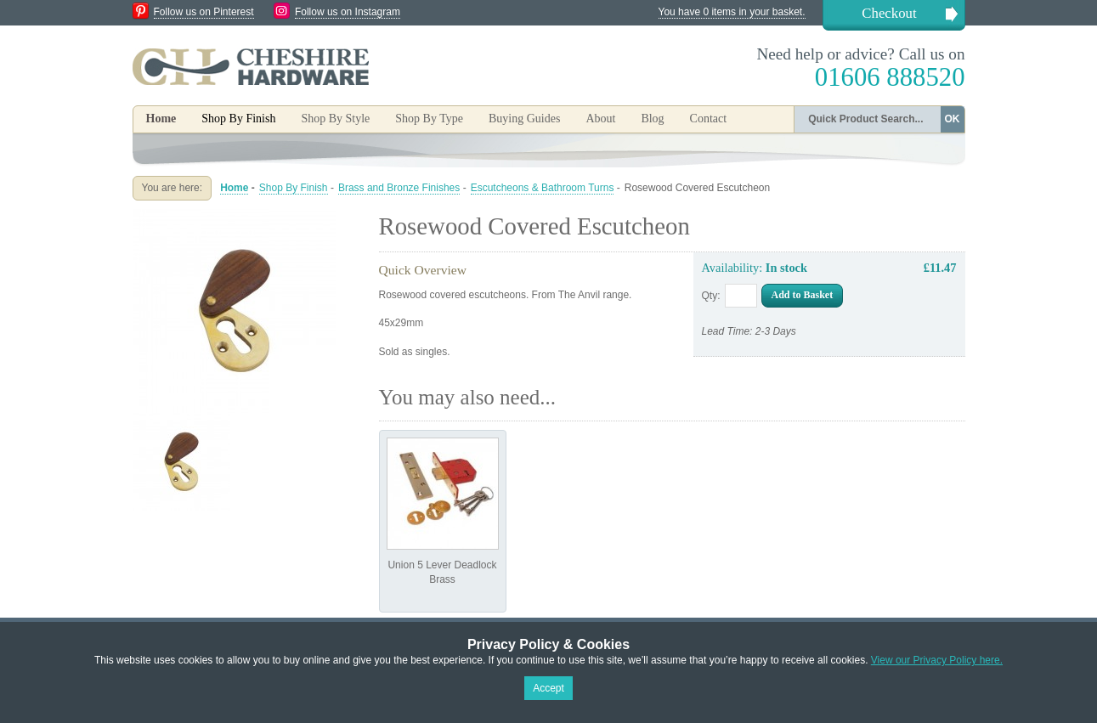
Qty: (711, 296)
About (600, 118)
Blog (652, 118)
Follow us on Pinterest (204, 12)
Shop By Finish (293, 188)
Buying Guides (524, 118)
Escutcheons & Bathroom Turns (542, 188)
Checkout (889, 13)
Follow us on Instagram (347, 12)
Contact (708, 118)
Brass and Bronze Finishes (399, 188)
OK (952, 119)
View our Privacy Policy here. (937, 660)
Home (161, 118)
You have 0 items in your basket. (732, 12)
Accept (548, 688)
